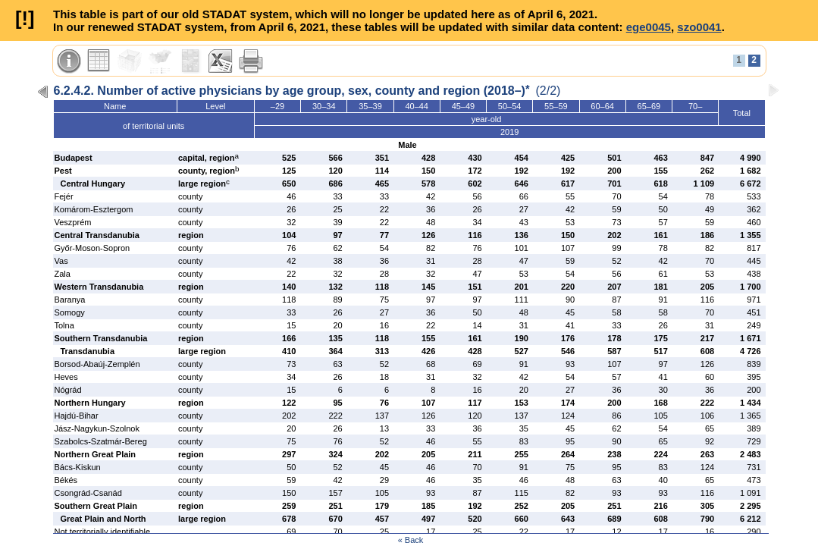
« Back (411, 539)
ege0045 (648, 26)
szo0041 (699, 26)
